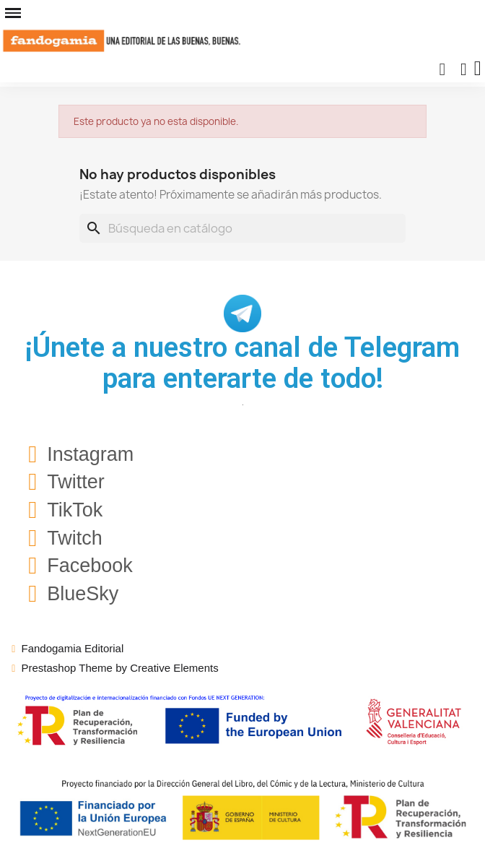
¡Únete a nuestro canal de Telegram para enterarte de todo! (242, 363)
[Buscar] (242, 228)
